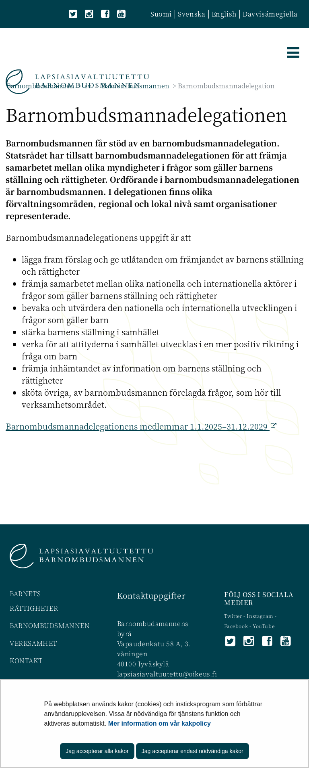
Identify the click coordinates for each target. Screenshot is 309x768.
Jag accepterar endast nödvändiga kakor (192, 751)
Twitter (233, 615)
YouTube (263, 625)
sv (87, 85)
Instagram (261, 615)
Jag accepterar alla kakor (97, 751)
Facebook (236, 625)
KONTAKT (26, 660)
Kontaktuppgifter (151, 595)
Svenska (191, 14)
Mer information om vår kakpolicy (159, 723)
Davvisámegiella (270, 14)
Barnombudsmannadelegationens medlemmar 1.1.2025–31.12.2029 (137, 426)
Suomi (161, 14)
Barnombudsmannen (40, 85)
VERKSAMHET (33, 643)
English (224, 14)
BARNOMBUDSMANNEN (50, 625)
